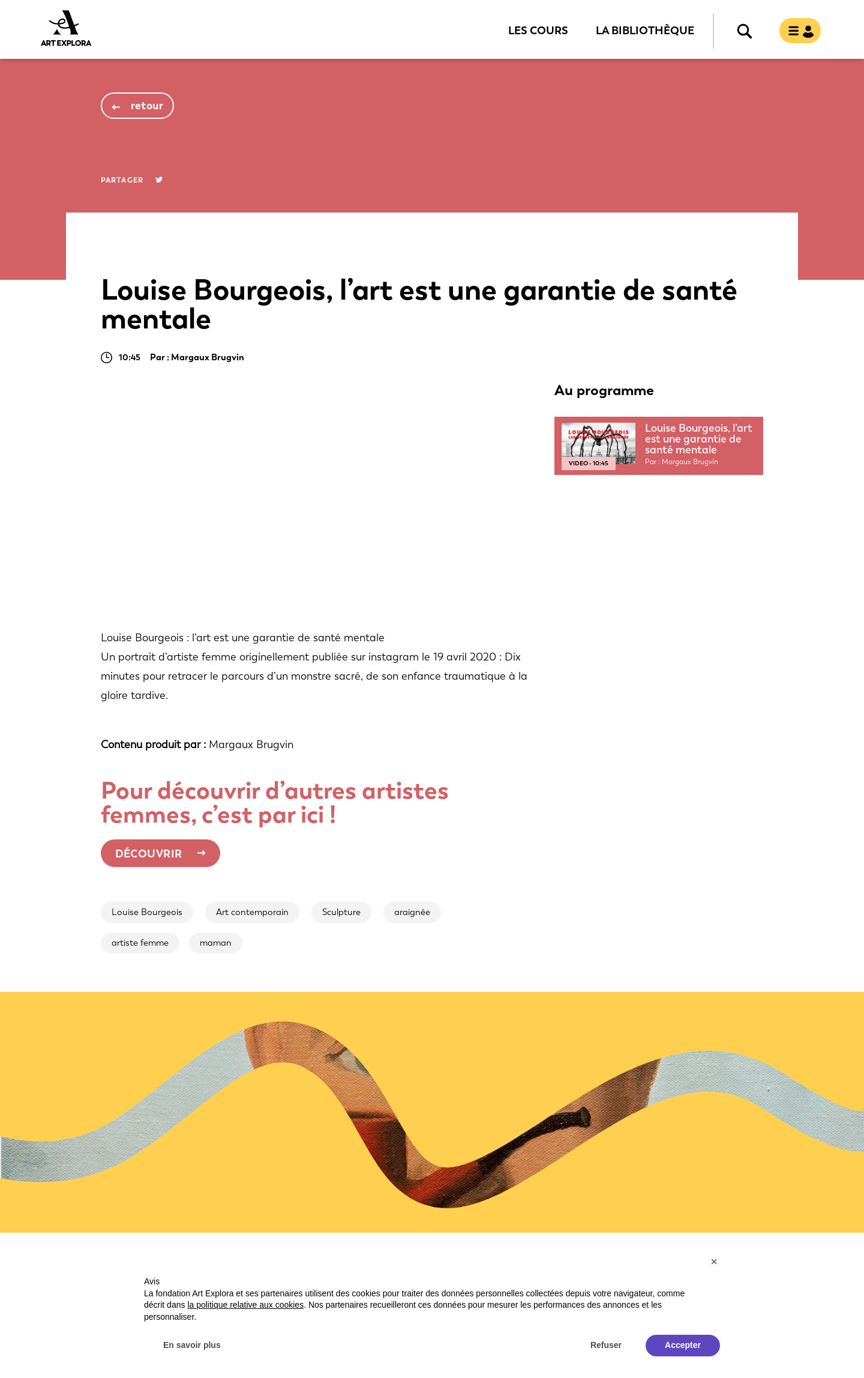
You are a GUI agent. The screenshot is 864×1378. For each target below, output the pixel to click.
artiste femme (140, 942)
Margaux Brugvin (251, 744)
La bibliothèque (645, 30)
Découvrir (148, 853)
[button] (714, 1261)
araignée (412, 912)
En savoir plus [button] (192, 1345)
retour (147, 105)
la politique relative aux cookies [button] (245, 1305)
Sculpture (341, 912)
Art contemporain (252, 912)
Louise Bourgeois (147, 912)
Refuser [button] (606, 1345)
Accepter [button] (683, 1345)
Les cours (538, 30)
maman (216, 942)
